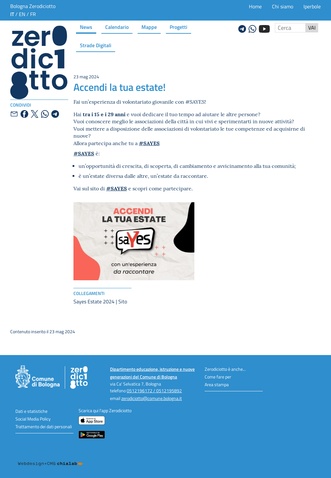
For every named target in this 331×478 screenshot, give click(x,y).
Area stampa (217, 384)
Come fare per (218, 377)
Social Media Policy (33, 419)
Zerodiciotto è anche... (225, 369)
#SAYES (149, 143)
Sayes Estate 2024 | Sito (100, 301)
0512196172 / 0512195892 (154, 390)
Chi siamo (282, 6)
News (86, 26)
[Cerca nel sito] (290, 27)
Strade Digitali (95, 45)
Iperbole (312, 6)
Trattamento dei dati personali (43, 426)
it (12, 14)
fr (33, 14)
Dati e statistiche (31, 411)
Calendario (117, 26)
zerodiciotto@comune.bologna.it (151, 398)
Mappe (149, 26)
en (22, 14)
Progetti (178, 26)
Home (255, 6)
